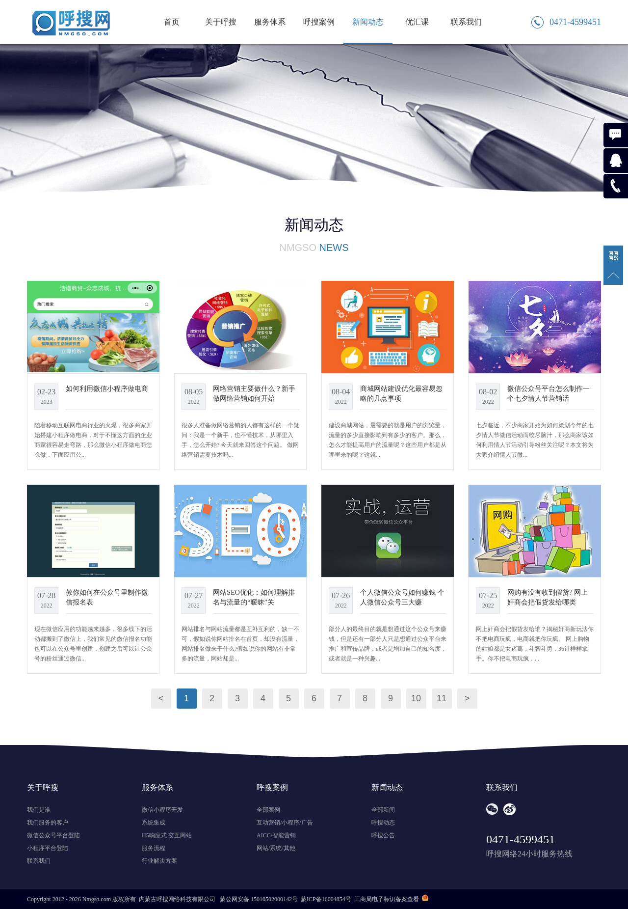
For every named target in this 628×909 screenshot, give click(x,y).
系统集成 (153, 822)
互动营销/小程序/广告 (285, 822)
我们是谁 (39, 809)
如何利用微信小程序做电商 (107, 388)
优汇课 (417, 22)
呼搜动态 (383, 822)
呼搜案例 (319, 22)
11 (441, 698)
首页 (172, 22)
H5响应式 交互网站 (167, 835)
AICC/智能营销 (276, 835)
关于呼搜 (220, 22)
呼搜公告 (383, 835)
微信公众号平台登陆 (53, 835)
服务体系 (270, 22)
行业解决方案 (159, 860)
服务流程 (153, 848)
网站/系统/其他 (276, 848)
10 (416, 698)
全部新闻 (383, 809)
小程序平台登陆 (47, 848)
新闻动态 (368, 22)
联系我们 (466, 22)
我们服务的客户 (47, 822)
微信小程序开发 (162, 809)
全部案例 (268, 809)
